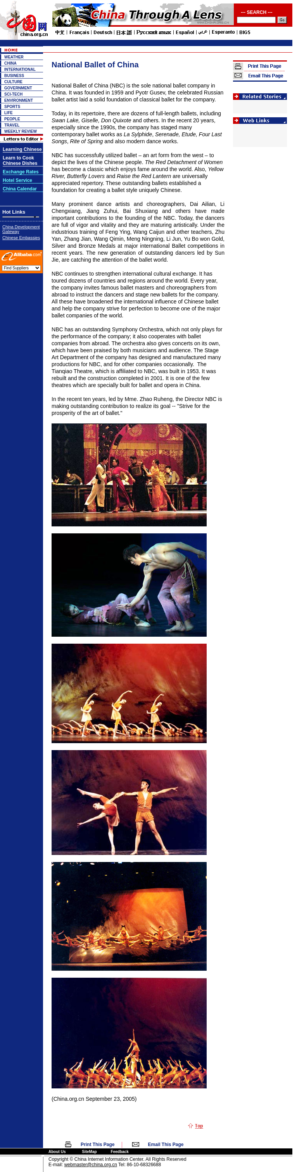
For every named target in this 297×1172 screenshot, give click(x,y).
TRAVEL (11, 125)
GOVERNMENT (18, 88)
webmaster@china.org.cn (90, 1164)
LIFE (8, 113)
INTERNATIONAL (20, 69)
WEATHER (14, 57)
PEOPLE (12, 119)
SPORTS (12, 107)
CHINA (10, 63)
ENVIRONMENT (18, 100)
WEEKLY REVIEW (20, 131)
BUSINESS (14, 76)
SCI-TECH (13, 94)
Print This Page (97, 1144)
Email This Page (166, 1144)
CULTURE (13, 82)
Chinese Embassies (21, 237)
